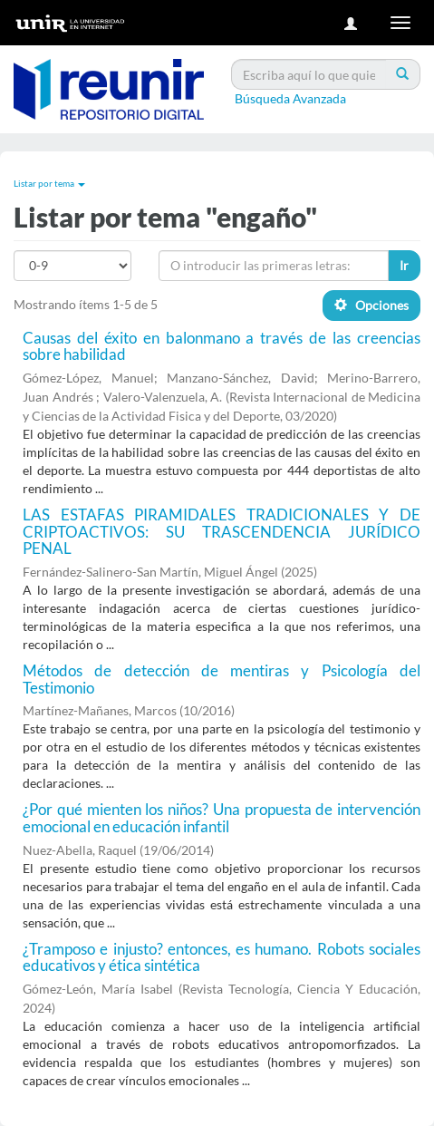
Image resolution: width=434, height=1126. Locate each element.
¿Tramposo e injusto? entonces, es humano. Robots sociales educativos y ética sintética (221, 957)
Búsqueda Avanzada (290, 98)
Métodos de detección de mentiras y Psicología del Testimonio (221, 679)
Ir (404, 265)
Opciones (371, 305)
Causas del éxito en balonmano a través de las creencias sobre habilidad (221, 346)
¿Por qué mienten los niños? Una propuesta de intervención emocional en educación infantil (221, 818)
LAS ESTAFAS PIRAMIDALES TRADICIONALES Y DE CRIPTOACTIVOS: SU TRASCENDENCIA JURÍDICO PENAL (221, 531)
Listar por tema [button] (49, 183)
